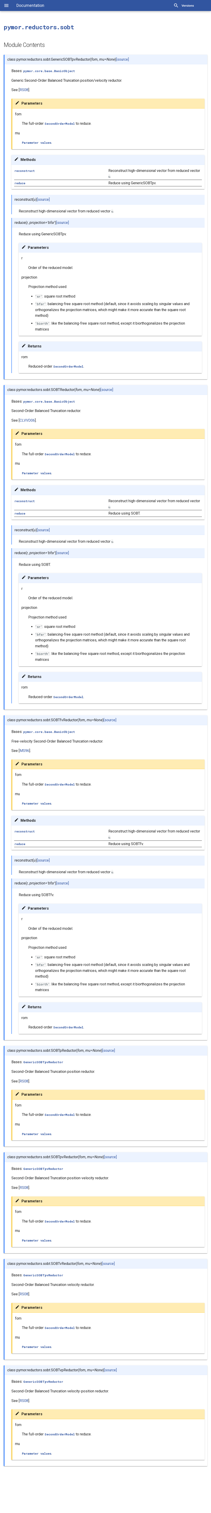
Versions (188, 5)
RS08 (24, 90)
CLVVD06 (27, 420)
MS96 (24, 750)
